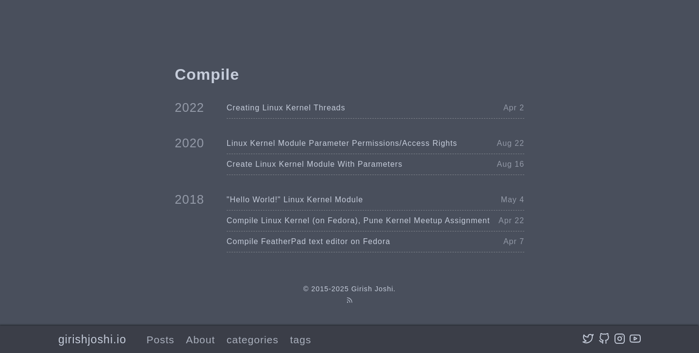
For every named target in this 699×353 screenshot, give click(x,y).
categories (253, 339)
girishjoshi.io (92, 339)
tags (301, 339)
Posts (161, 339)
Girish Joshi (372, 289)
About (200, 339)
